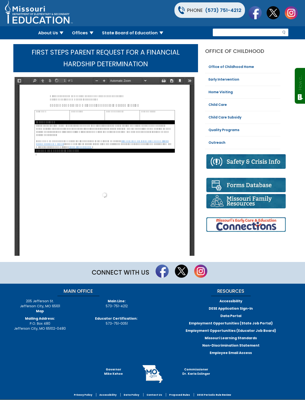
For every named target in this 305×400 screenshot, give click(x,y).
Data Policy (131, 395)
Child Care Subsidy (224, 117)
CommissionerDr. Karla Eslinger (196, 371)
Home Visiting (220, 92)
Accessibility (230, 301)
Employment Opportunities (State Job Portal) (231, 323)
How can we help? (300, 81)
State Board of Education (134, 33)
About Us (52, 33)
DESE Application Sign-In (231, 308)
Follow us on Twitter (275, 12)
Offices (84, 33)
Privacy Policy (83, 395)
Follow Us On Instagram (294, 12)
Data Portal (230, 315)
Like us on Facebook (257, 12)
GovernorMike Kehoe (113, 371)
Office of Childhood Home (231, 66)
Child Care (217, 104)
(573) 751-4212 (223, 10)
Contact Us (154, 395)
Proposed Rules (179, 395)
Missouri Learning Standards (231, 338)
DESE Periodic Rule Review (214, 395)
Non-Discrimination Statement (230, 345)
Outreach (216, 142)
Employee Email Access (231, 352)
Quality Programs (223, 130)
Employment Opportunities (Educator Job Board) (231, 330)
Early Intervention (223, 79)
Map (40, 311)
